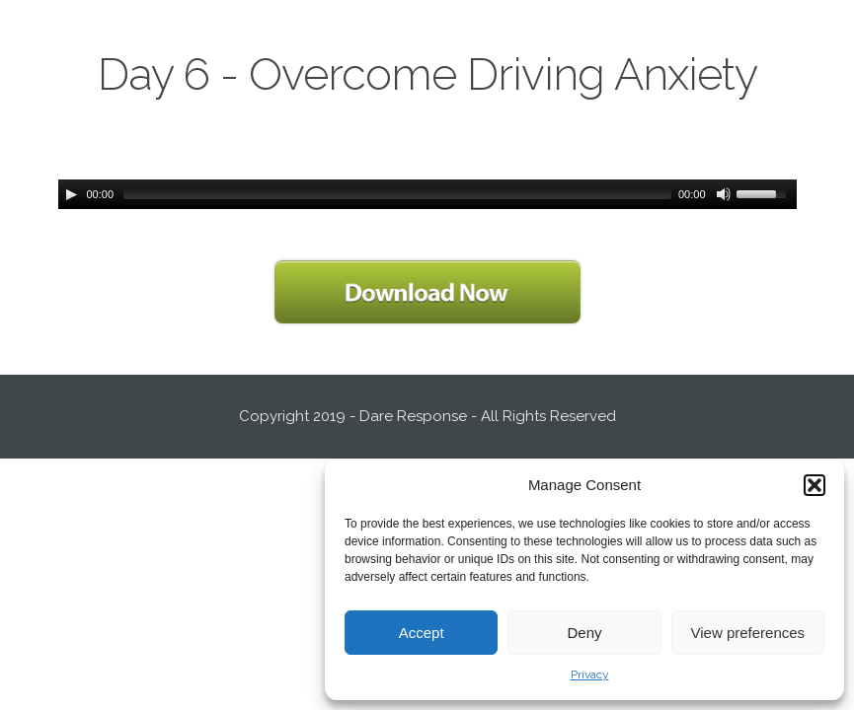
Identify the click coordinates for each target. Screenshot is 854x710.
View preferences (748, 632)
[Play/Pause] (71, 194)
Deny (584, 632)
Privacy (590, 674)
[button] (814, 485)
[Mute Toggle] (724, 194)
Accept (421, 632)
